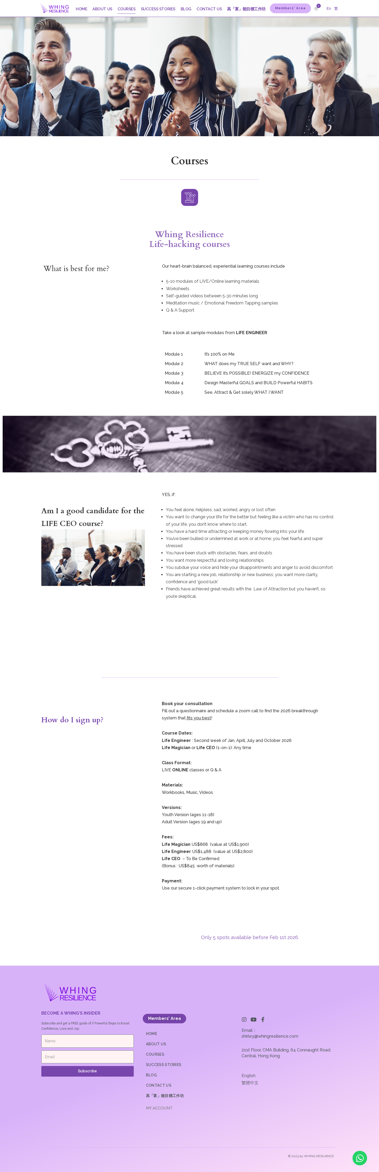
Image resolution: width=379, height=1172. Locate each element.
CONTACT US (209, 9)
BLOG (186, 9)
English (248, 1075)
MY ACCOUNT (159, 1107)
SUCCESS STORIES (158, 9)
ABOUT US (102, 9)
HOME (81, 9)
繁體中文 (250, 1082)
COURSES (127, 9)
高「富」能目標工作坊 (246, 9)
